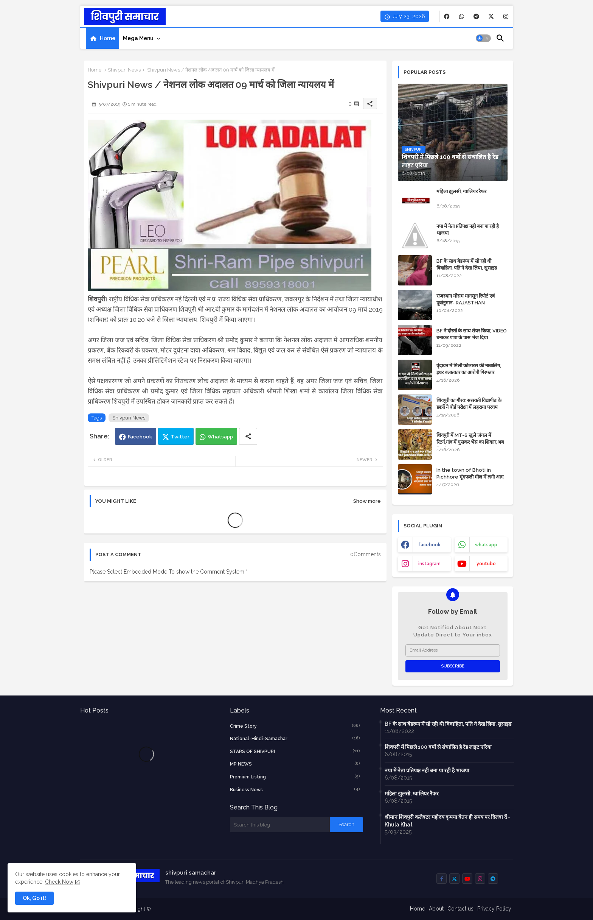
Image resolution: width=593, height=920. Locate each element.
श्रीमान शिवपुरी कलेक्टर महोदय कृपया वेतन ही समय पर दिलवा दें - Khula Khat (447, 821)
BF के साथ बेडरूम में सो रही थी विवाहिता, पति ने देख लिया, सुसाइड (466, 264)
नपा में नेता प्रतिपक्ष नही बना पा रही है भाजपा (467, 229)
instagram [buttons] (429, 563)
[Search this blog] (280, 824)
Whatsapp (220, 437)
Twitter (180, 437)
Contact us (460, 909)
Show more (367, 501)
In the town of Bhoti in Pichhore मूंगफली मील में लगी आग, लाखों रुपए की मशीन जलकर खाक (470, 477)
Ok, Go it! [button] (34, 898)
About (436, 909)
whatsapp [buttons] (486, 544)
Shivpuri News (124, 70)
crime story (295, 726)
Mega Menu (138, 38)
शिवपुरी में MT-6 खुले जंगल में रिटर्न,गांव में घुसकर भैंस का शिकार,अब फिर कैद (470, 442)
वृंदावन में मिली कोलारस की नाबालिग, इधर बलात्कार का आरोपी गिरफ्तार (468, 369)
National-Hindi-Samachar (295, 738)
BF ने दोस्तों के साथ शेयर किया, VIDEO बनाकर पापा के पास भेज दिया (471, 334)
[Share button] (248, 436)
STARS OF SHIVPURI (295, 751)
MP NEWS (295, 764)
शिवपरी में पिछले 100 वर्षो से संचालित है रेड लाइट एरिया (438, 747)
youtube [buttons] (486, 563)
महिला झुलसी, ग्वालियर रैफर (461, 191)
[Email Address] (452, 650)
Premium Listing (295, 776)
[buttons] (447, 16)
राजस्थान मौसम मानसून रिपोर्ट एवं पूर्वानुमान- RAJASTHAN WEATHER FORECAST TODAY (471, 302)
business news (295, 789)
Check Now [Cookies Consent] (59, 882)
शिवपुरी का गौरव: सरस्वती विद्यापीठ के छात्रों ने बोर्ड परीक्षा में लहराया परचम (468, 404)
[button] (483, 38)
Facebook (140, 437)
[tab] (102, 38)
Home (107, 38)
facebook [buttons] (429, 544)
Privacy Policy (494, 909)
